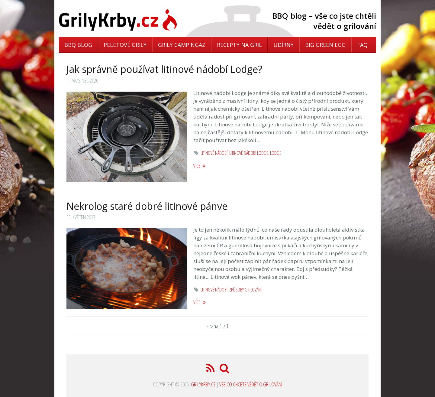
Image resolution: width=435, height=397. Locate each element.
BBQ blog (78, 44)
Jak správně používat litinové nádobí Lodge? (164, 69)
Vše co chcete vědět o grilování (250, 384)
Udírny (283, 44)
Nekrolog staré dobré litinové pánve (146, 206)
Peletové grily (125, 44)
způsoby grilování (245, 289)
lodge (275, 153)
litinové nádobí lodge (248, 153)
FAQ (362, 44)
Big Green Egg (325, 44)
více (199, 165)
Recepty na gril (239, 44)
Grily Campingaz (181, 44)
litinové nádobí (214, 153)
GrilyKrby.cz (203, 384)
